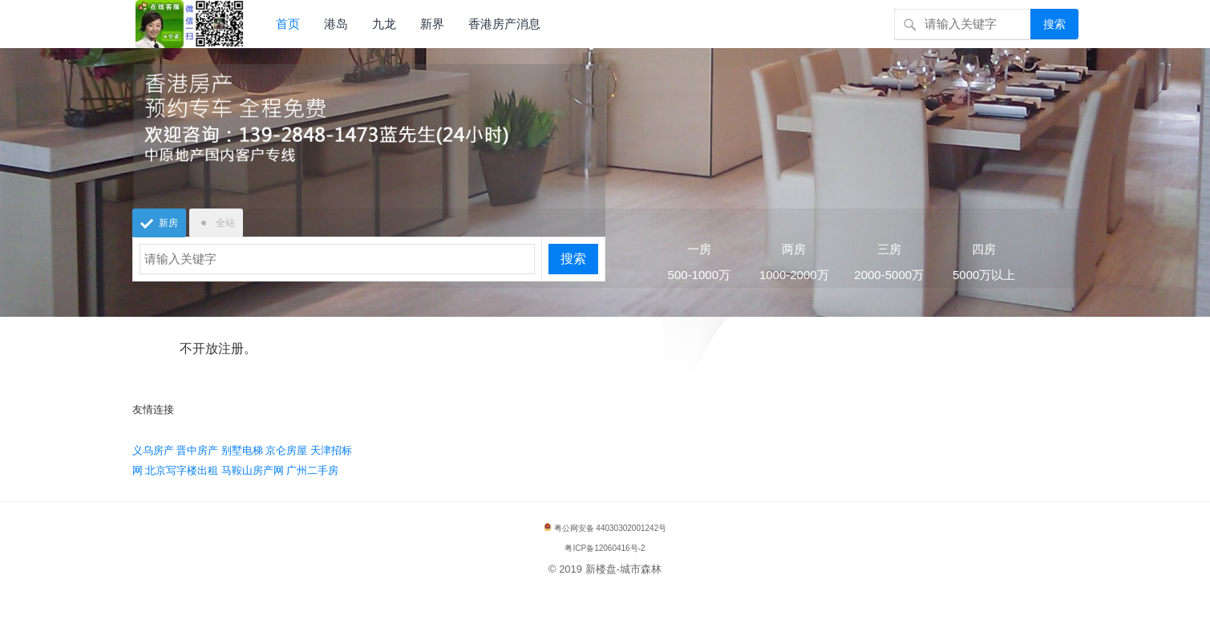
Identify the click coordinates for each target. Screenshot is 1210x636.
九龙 (384, 23)
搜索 (1054, 24)
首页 (288, 23)
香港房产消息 (504, 23)
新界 (432, 23)
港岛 (336, 23)
